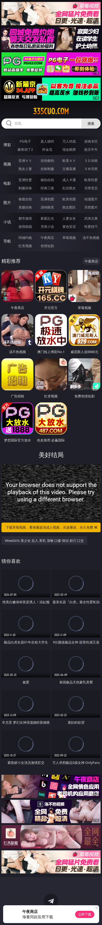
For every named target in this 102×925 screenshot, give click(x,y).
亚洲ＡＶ (25, 160)
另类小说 (47, 226)
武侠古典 (91, 218)
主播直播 (69, 168)
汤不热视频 (91, 237)
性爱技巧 (91, 226)
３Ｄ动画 (91, 160)
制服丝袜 (25, 188)
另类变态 (91, 188)
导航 (7, 241)
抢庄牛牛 (91, 149)
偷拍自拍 (47, 179)
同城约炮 (25, 237)
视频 (7, 164)
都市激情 (25, 218)
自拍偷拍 (47, 160)
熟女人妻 (25, 168)
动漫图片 (91, 199)
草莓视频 (69, 237)
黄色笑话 (69, 226)
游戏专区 (91, 141)
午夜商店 (47, 237)
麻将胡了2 (25, 149)
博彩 (7, 144)
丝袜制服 (47, 168)
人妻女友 (69, 218)
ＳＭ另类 (91, 168)
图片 (7, 202)
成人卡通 (69, 179)
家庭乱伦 (47, 218)
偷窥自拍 (25, 199)
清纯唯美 (47, 207)
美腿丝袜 (25, 207)
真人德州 (47, 141)
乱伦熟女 (69, 188)
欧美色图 (69, 199)
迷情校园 (25, 226)
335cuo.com (51, 111)
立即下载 (84, 914)
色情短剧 (47, 245)
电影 (7, 183)
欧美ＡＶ (69, 160)
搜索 (91, 123)
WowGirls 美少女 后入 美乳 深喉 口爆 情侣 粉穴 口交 (44, 540)
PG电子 (25, 141)
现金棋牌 (69, 149)
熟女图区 (69, 207)
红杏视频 (25, 245)
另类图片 (91, 207)
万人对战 (69, 141)
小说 (7, 221)
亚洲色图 (47, 199)
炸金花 (47, 149)
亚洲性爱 (25, 179)
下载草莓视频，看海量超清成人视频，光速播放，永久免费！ (52, 527)
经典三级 (47, 188)
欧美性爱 (91, 179)
